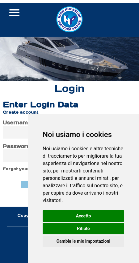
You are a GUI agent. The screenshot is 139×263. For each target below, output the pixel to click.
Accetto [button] (83, 215)
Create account (20, 112)
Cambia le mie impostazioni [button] (83, 241)
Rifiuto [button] (83, 228)
